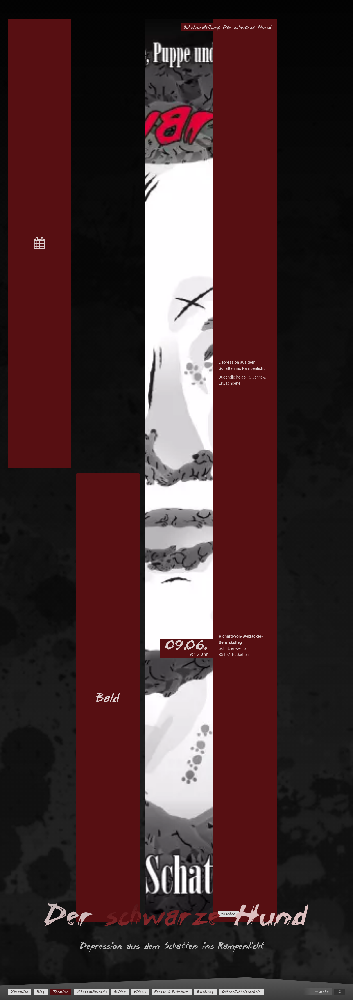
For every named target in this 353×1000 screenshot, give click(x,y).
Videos (148, 992)
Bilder (126, 992)
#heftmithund (96, 992)
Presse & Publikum (182, 992)
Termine (64, 992)
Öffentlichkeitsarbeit (256, 992)
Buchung (218, 992)
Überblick (20, 992)
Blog (43, 992)
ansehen (231, 913)
